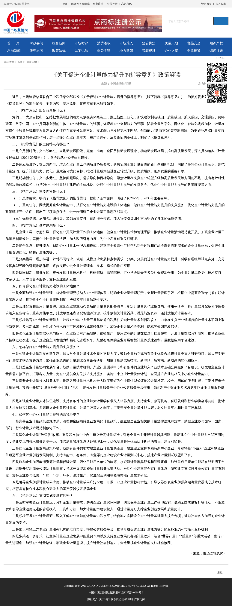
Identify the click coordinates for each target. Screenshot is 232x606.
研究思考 (36, 51)
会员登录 (112, 3)
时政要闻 (36, 43)
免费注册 (98, 3)
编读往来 (216, 51)
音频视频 (149, 51)
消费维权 (104, 43)
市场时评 (81, 43)
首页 (20, 61)
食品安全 (194, 43)
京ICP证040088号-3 (132, 592)
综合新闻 (59, 43)
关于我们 (104, 599)
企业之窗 (171, 51)
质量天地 (171, 43)
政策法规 (59, 51)
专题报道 (194, 51)
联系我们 (116, 599)
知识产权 (216, 43)
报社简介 (92, 599)
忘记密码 (126, 3)
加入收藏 (221, 3)
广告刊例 (139, 599)
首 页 (13, 43)
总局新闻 (14, 51)
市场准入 (126, 43)
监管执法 (149, 43)
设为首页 (206, 3)
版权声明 (127, 599)
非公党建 (104, 51)
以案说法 (81, 51)
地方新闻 (126, 51)
